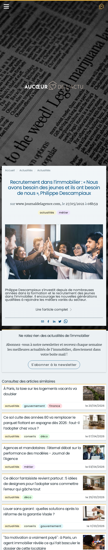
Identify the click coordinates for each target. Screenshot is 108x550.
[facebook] (48, 322)
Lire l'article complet (54, 309)
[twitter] (60, 322)
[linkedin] (54, 322)
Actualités (26, 170)
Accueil (10, 170)
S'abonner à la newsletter (54, 364)
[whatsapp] (66, 322)
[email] (42, 322)
